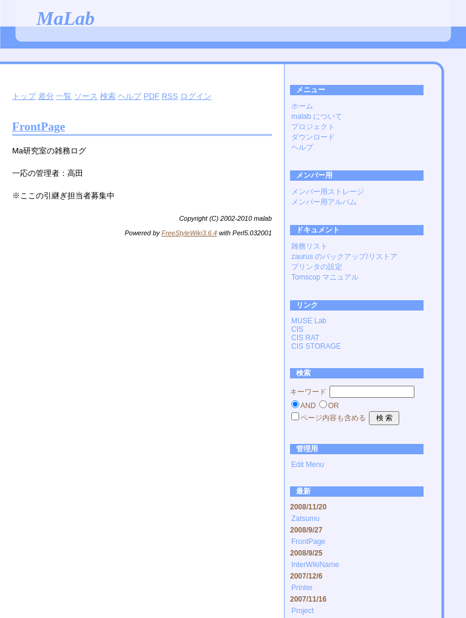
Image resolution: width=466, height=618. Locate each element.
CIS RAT (305, 338)
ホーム (302, 106)
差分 (46, 96)
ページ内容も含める (333, 418)
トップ (24, 96)
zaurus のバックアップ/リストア (344, 256)
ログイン (196, 96)
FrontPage (38, 126)
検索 (108, 96)
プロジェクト (313, 127)
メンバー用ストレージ (327, 191)
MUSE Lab (308, 321)
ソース (86, 96)
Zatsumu (305, 518)
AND (308, 405)
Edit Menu (307, 464)
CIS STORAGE (316, 346)
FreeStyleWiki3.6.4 (189, 233)
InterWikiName (315, 564)
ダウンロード (313, 137)
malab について (316, 116)
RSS (169, 96)
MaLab (65, 18)
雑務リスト (309, 246)
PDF (152, 96)
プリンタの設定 (316, 267)
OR (333, 405)
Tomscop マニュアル (325, 277)
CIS (297, 329)
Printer (301, 587)
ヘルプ (129, 96)
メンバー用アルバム (324, 202)
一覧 (64, 96)
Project (302, 610)
